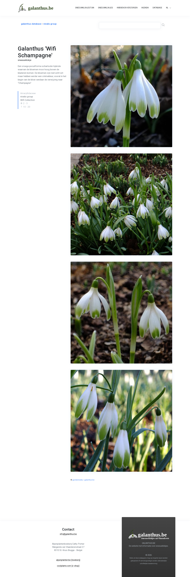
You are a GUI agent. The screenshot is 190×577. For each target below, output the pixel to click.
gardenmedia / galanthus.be (83, 480)
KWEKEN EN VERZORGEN (127, 8)
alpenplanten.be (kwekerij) (68, 560)
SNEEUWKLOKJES (105, 8)
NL (167, 8)
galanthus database (31, 23)
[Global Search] (164, 25)
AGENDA (145, 8)
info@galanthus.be (68, 534)
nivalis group (50, 23)
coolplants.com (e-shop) (68, 566)
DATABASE (157, 8)
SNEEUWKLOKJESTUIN (84, 8)
